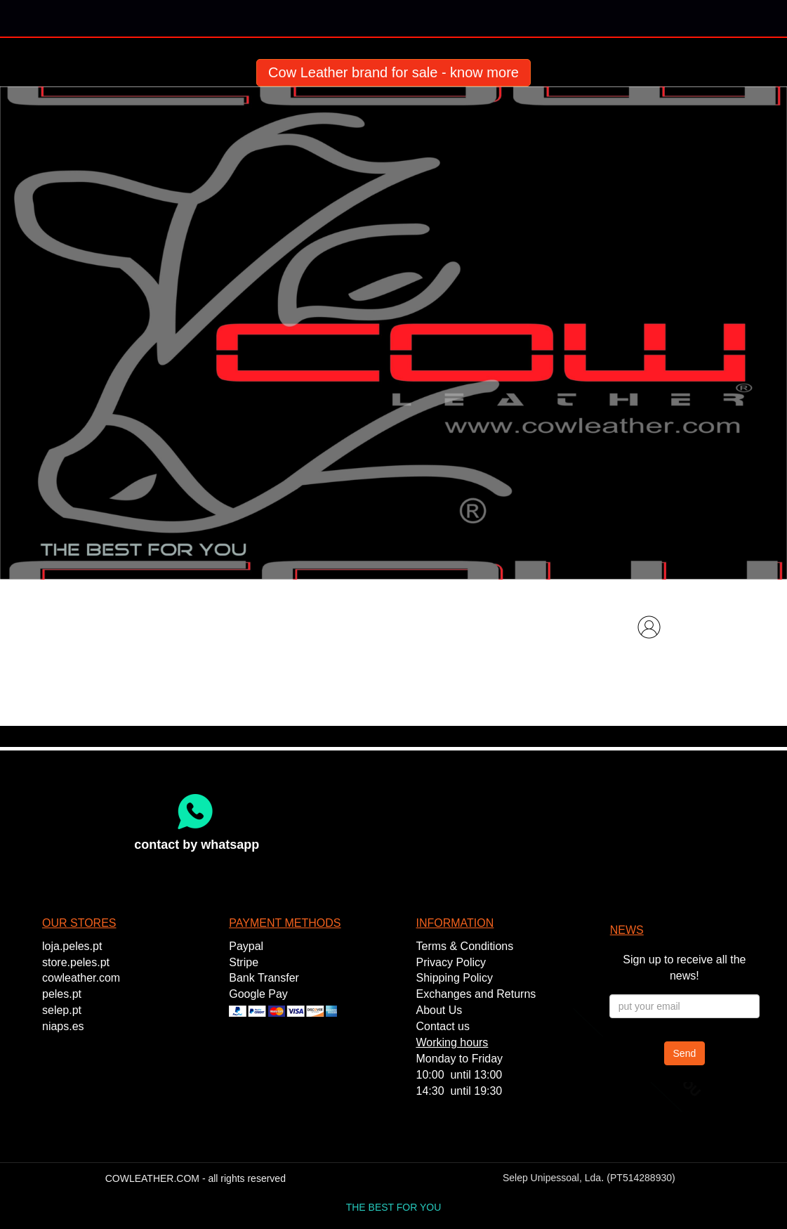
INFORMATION (455, 923)
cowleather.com (81, 978)
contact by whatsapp (196, 845)
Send (684, 1053)
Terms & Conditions (465, 946)
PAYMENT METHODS (284, 923)
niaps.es (63, 1026)
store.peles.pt (76, 962)
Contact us (443, 1026)
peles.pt (61, 994)
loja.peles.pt (72, 946)
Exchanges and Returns (476, 994)
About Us (439, 1010)
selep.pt (61, 1010)
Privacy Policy (451, 962)
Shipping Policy (454, 978)
